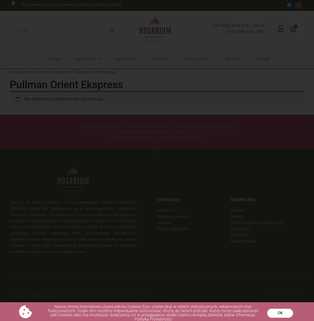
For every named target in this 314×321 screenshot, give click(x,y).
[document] (157, 160)
